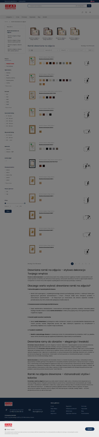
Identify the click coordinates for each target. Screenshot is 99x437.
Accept (90, 429)
